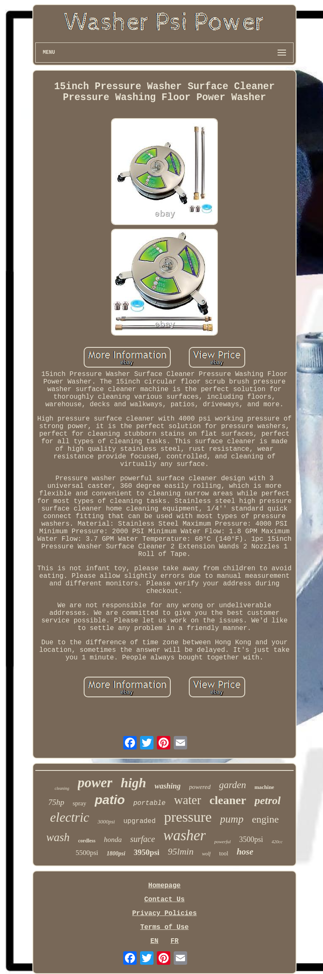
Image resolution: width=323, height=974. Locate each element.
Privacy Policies (164, 913)
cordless (86, 841)
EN (154, 941)
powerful (222, 841)
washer (184, 835)
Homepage (164, 885)
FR (174, 941)
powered (200, 786)
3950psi (146, 852)
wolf (206, 854)
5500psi (87, 853)
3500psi (251, 839)
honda (113, 840)
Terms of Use (164, 927)
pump (232, 819)
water (187, 800)
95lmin (180, 851)
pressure (188, 817)
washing (167, 786)
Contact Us (164, 899)
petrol (267, 800)
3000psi (106, 821)
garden (232, 785)
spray (80, 803)
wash (58, 837)
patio (110, 800)
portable (149, 803)
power (95, 782)
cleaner (227, 800)
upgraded (139, 821)
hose (245, 852)
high (133, 782)
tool (223, 853)
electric (69, 817)
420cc (277, 841)
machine (264, 787)
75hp (56, 802)
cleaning (62, 788)
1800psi (115, 853)
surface (142, 839)
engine (265, 819)
